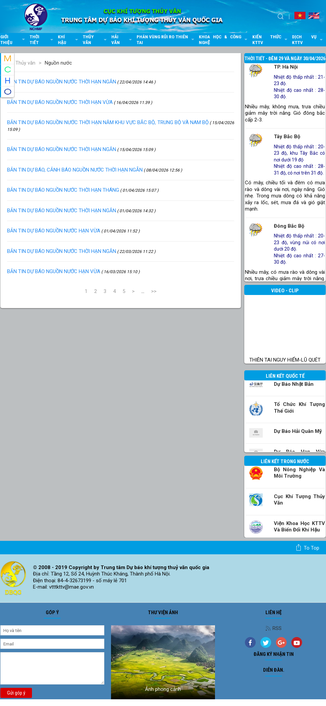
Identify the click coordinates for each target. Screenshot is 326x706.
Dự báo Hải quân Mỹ (298, 431)
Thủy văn (95, 39)
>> (153, 291)
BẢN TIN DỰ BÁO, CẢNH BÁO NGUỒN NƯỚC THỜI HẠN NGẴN (94, 170)
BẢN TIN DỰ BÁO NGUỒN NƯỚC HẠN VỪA (73, 231)
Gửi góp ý (16, 693)
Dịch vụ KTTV (308, 39)
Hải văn (122, 39)
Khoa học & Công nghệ (224, 39)
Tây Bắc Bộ (287, 137)
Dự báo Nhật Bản (294, 384)
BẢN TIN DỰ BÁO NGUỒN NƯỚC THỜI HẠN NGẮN (81, 82)
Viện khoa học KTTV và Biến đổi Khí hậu (299, 526)
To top (307, 547)
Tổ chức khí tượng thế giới (299, 407)
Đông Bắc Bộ (289, 226)
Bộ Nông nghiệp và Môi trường (299, 473)
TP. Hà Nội (286, 67)
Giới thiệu (13, 39)
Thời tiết (42, 39)
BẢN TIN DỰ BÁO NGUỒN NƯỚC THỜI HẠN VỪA (79, 102)
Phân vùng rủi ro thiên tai (166, 39)
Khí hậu (68, 39)
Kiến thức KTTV (270, 39)
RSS (273, 628)
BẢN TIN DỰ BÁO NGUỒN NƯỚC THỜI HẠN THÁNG (82, 190)
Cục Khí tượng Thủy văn (299, 499)
